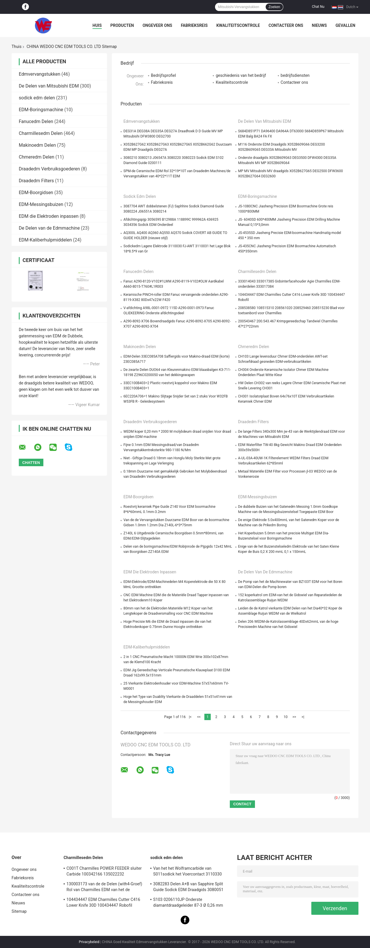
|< (190, 717)
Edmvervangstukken (39, 74)
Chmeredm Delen (36, 157)
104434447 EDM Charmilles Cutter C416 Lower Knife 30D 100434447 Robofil (103, 902)
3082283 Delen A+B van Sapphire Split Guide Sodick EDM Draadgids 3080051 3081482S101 (188, 888)
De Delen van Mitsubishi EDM (49, 86)
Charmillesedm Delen (41, 133)
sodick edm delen (37, 98)
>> (294, 717)
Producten (122, 25)
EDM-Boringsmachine (41, 109)
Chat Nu (318, 7)
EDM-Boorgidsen (36, 192)
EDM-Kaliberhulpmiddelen (45, 240)
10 (286, 717)
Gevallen (345, 25)
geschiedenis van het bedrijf (241, 75)
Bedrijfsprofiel (163, 75)
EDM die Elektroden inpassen (49, 216)
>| (302, 717)
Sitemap (19, 911)
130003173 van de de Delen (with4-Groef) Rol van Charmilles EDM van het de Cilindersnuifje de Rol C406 (104, 888)
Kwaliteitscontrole (238, 25)
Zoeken (274, 7)
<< (199, 717)
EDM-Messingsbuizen (41, 204)
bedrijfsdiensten (295, 75)
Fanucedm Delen (36, 121)
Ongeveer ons (157, 25)
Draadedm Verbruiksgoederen (49, 169)
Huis (97, 25)
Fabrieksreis (194, 25)
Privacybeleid (89, 942)
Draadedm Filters (36, 180)
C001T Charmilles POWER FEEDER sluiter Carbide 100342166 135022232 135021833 (104, 872)
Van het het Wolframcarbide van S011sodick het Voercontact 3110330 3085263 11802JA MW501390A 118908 (189, 872)
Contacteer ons (286, 25)
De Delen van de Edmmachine (49, 228)
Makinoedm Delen (37, 145)
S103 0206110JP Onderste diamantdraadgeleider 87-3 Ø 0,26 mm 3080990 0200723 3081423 (188, 903)
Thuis (16, 46)
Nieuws (319, 25)
